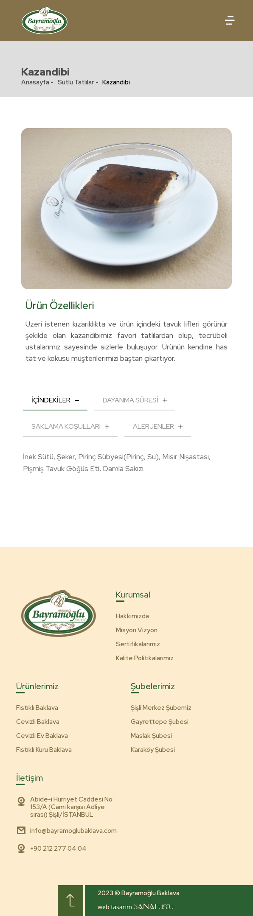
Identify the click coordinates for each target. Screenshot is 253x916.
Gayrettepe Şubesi (159, 722)
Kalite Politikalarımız (145, 658)
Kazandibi (116, 82)
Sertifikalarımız (138, 644)
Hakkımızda (132, 616)
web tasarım (136, 907)
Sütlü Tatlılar (76, 82)
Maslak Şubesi (151, 736)
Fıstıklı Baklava (37, 708)
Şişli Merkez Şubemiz (161, 708)
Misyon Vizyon (136, 630)
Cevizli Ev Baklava (42, 736)
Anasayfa (35, 82)
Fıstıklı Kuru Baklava (44, 750)
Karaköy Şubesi (153, 750)
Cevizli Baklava (37, 722)
